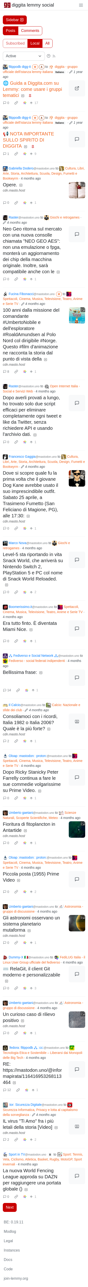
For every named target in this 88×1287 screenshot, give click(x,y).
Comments (30, 31)
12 (7, 1090)
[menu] (81, 4)
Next (10, 1207)
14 (7, 690)
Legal (8, 1241)
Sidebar (15, 20)
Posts (10, 31)
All (47, 43)
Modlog (10, 1231)
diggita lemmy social (29, 5)
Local (35, 43)
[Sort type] (24, 56)
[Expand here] (77, 190)
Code (8, 1269)
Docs (8, 1260)
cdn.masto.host (14, 190)
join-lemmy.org (16, 1278)
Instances (12, 1250)
